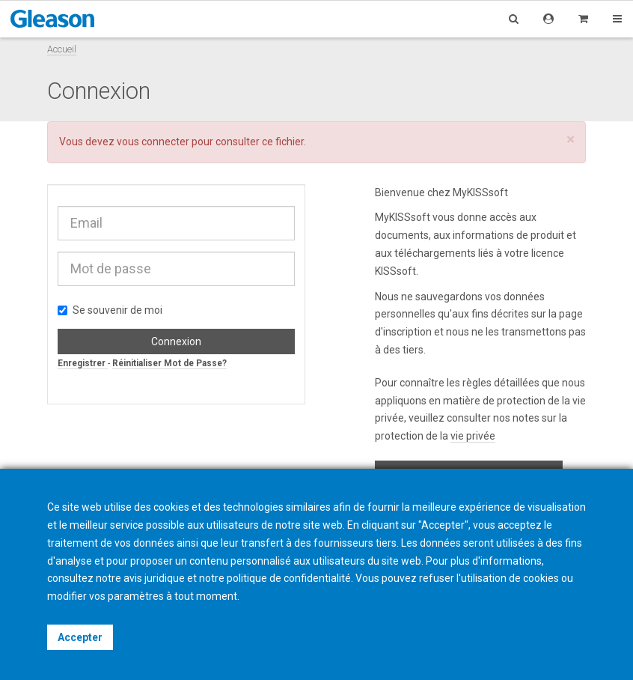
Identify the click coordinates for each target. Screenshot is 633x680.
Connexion (176, 341)
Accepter (80, 637)
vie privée (472, 436)
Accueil (61, 49)
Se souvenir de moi (110, 310)
